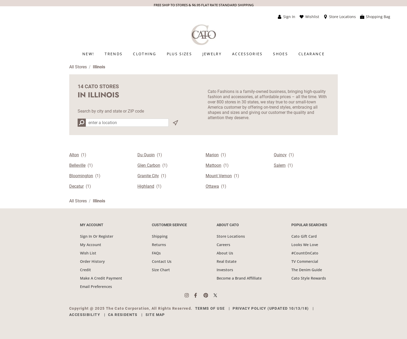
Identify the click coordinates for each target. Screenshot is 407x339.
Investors (225, 269)
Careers (223, 244)
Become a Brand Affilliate (239, 278)
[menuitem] (88, 54)
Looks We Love (304, 244)
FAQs (156, 253)
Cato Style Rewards (308, 278)
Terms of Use (210, 308)
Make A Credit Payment (101, 278)
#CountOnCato (304, 253)
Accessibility (84, 315)
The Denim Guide (306, 269)
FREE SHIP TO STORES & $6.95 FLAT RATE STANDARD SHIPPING (204, 5)
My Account (90, 244)
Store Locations (231, 236)
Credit (85, 269)
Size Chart (161, 269)
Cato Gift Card (304, 236)
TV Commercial (304, 261)
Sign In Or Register (96, 236)
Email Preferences (96, 286)
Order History (92, 261)
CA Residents (123, 315)
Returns (159, 244)
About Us (225, 253)
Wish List (88, 253)
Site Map (155, 315)
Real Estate (227, 261)
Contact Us (162, 261)
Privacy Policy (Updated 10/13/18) (271, 308)
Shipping (160, 236)
